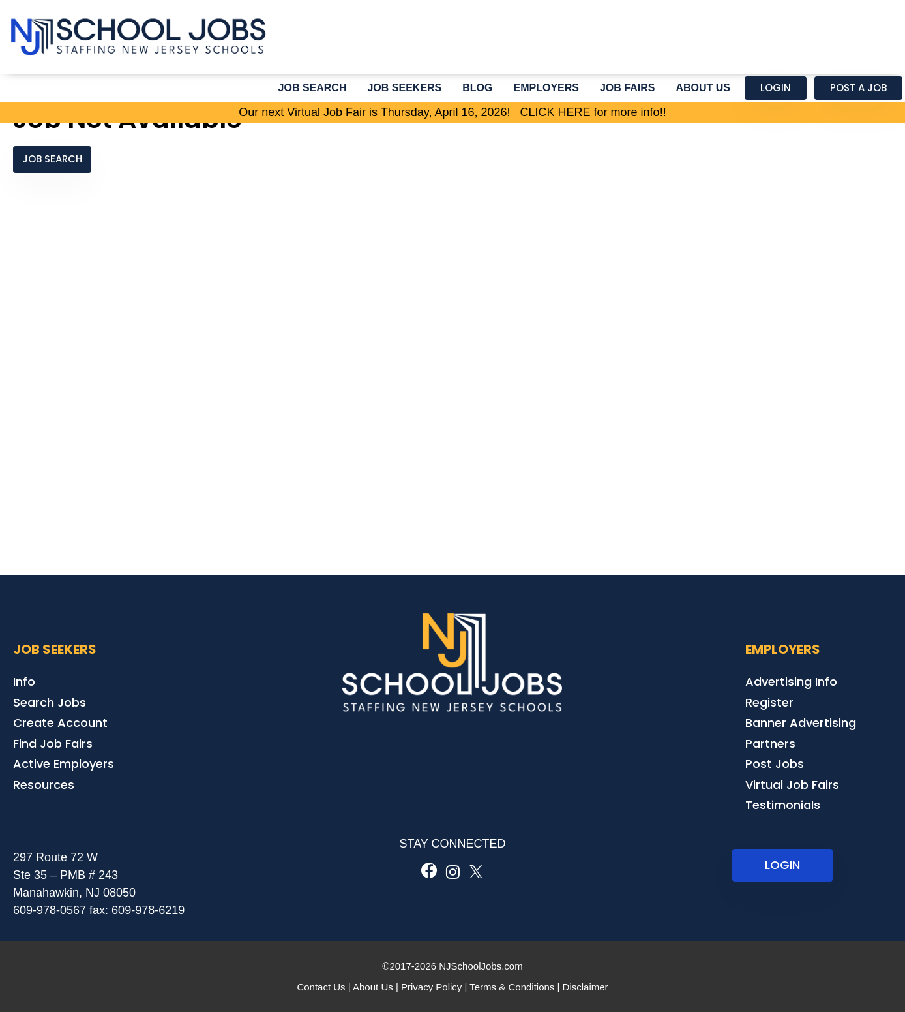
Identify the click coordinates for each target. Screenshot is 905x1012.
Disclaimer (585, 986)
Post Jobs (774, 764)
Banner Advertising (800, 722)
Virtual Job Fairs (792, 784)
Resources (43, 784)
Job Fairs (627, 87)
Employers (546, 87)
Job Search (312, 87)
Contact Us (321, 986)
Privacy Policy (431, 986)
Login (775, 88)
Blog (477, 87)
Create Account (60, 722)
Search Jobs (49, 702)
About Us (702, 87)
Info (24, 681)
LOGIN (782, 865)
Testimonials (782, 805)
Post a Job (858, 88)
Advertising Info (791, 681)
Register (769, 702)
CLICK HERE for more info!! (593, 112)
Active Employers (63, 764)
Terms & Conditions (511, 986)
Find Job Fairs (53, 743)
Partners (770, 743)
